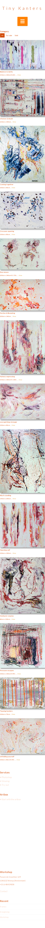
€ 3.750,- (14, 275)
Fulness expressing (7, 376)
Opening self (5, 550)
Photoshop (7, 777)
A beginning (4, 912)
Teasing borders (6, 711)
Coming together (6, 184)
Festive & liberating (7, 313)
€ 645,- (13, 75)
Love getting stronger (8, 422)
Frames (3, 907)
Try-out (5, 785)
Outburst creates (7, 616)
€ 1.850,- (14, 380)
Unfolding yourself (7, 756)
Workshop (4, 917)
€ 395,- (12, 760)
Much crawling (5, 495)
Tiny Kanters (22, 8)
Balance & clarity (6, 72)
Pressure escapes (7, 670)
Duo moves (4, 272)
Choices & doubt (6, 119)
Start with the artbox (11, 799)
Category (4, 31)
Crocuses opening (7, 231)
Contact (3, 891)
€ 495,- (13, 674)
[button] (22, 21)
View (19, 75)
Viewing (5, 781)
